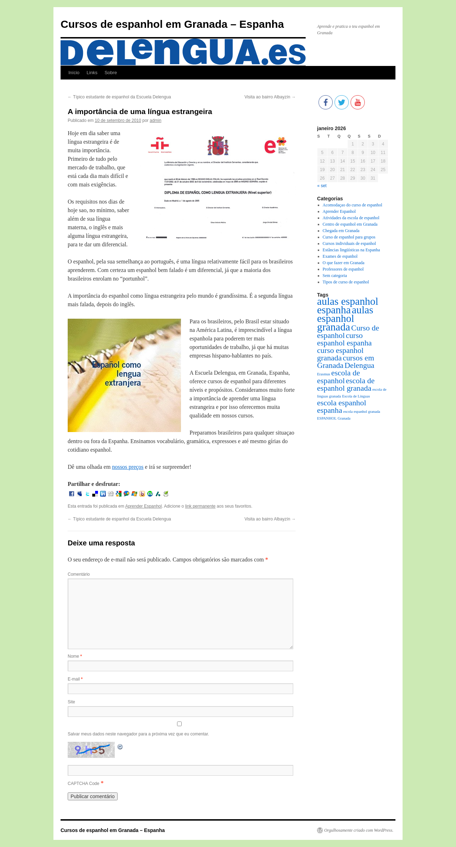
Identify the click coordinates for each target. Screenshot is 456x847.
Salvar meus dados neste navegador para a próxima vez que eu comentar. (138, 734)
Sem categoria (335, 275)
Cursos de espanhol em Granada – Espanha (172, 24)
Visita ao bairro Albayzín (270, 96)
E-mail (75, 679)
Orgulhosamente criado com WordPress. (358, 830)
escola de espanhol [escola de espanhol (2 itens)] (338, 377)
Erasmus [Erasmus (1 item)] (323, 374)
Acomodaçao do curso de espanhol (352, 204)
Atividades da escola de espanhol (351, 217)
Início (73, 72)
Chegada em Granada (341, 230)
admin (155, 120)
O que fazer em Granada (343, 262)
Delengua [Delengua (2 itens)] (359, 365)
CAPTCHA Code (83, 783)
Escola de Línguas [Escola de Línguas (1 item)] (356, 396)
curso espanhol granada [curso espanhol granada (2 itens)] (340, 354)
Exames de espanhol (340, 256)
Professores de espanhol (343, 269)
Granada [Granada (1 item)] (344, 418)
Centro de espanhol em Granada (350, 224)
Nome (75, 656)
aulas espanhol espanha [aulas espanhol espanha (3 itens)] (347, 305)
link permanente (200, 506)
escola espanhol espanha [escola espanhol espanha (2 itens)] (341, 407)
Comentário (79, 574)
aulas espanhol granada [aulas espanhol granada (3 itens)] (345, 318)
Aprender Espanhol (143, 506)
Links (92, 72)
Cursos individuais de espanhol (349, 243)
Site (71, 701)
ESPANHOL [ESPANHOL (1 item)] (327, 418)
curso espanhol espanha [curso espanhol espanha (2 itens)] (344, 339)
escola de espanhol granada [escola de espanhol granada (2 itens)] (345, 384)
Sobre (110, 72)
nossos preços (127, 467)
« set (322, 185)
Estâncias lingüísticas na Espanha (351, 249)
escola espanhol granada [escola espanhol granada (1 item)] (361, 412)
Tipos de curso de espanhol (346, 281)
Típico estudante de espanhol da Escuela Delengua (119, 96)
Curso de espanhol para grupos (349, 237)
